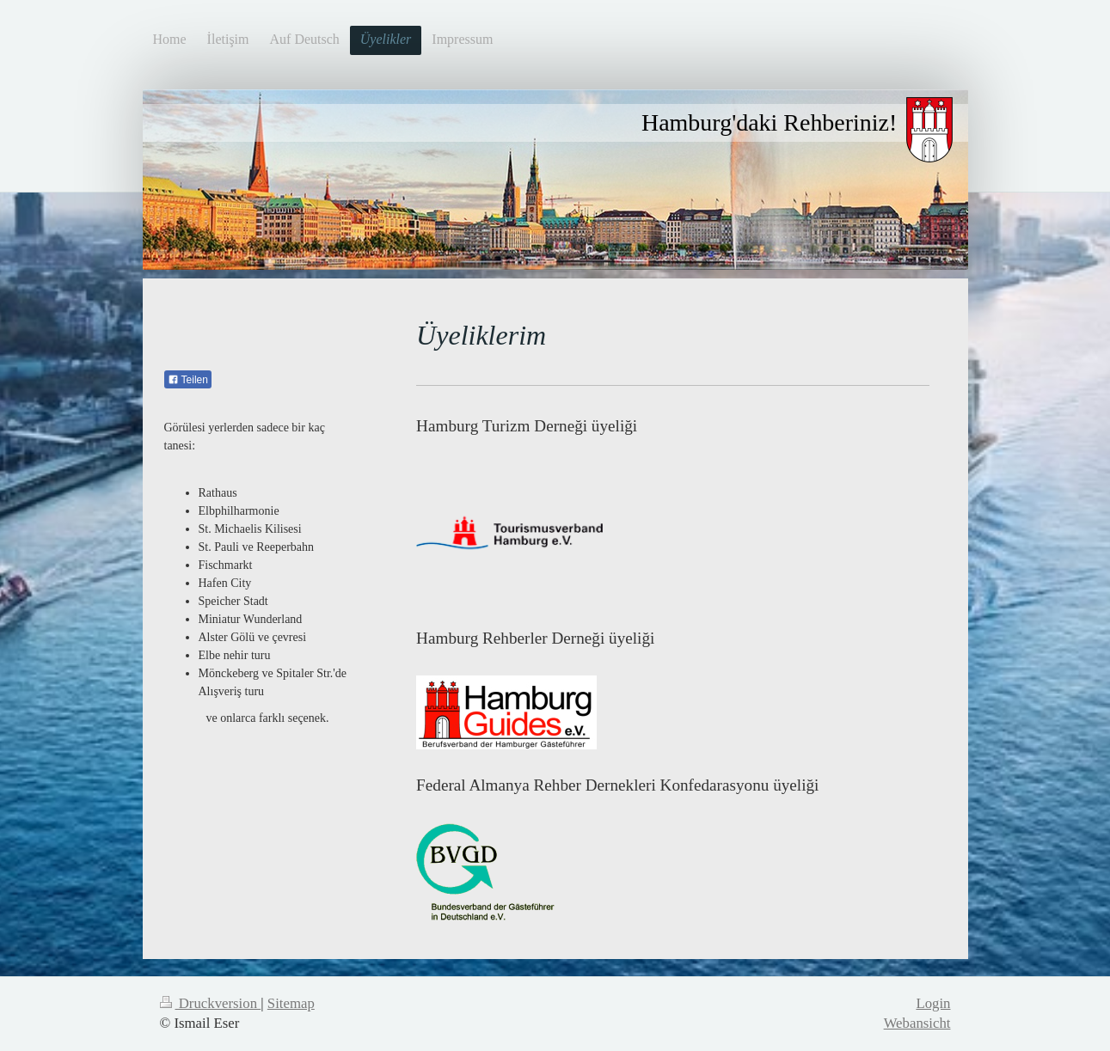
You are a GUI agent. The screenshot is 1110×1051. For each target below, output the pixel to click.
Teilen (188, 380)
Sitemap (291, 1003)
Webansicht (917, 1023)
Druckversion (210, 1003)
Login (933, 1003)
